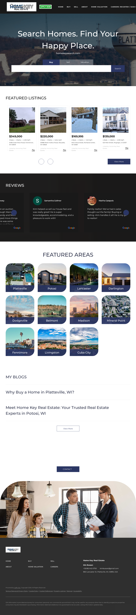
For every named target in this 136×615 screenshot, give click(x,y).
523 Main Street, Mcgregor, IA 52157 (115, 142)
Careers (115, 7)
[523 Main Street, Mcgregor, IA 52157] (116, 132)
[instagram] (98, 577)
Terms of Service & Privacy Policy (17, 591)
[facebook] (85, 577)
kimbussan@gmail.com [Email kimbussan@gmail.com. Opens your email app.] (109, 568)
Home (60, 7)
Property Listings (60, 591)
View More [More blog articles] (68, 429)
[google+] (107, 577)
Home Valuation (99, 7)
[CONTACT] (68, 469)
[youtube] (103, 577)
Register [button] (124, 7)
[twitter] (94, 577)
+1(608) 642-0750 (90, 568)
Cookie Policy (33, 591)
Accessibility (77, 591)
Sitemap (69, 591)
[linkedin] (89, 577)
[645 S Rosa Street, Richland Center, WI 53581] (84, 132)
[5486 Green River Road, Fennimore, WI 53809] (22, 132)
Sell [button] (76, 7)
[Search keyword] (61, 68)
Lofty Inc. (17, 587)
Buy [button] (68, 7)
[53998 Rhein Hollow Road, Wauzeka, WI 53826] (53, 132)
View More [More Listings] (119, 162)
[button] (21, 6)
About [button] (85, 7)
